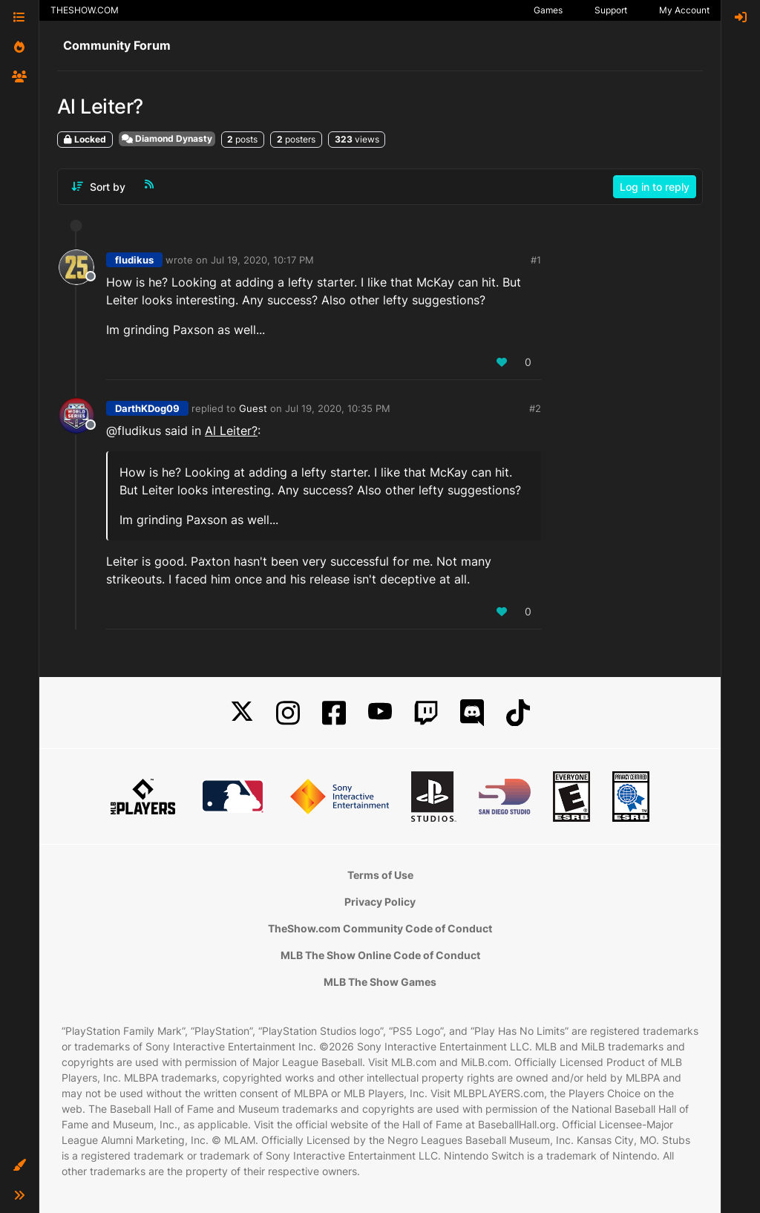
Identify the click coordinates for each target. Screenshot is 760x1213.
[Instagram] (288, 713)
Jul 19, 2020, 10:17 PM (262, 260)
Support (610, 10)
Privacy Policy (380, 901)
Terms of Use (380, 875)
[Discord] (472, 713)
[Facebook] (334, 713)
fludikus (134, 260)
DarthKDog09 (147, 408)
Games (548, 10)
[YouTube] (380, 713)
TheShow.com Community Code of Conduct (380, 928)
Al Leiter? (231, 430)
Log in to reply (654, 186)
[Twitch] (426, 713)
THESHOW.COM (84, 10)
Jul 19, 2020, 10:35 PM (337, 408)
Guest (253, 408)
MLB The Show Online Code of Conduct (380, 955)
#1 (536, 260)
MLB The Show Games (380, 981)
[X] (242, 713)
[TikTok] (518, 713)
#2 (535, 408)
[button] (19, 1165)
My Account (684, 10)
